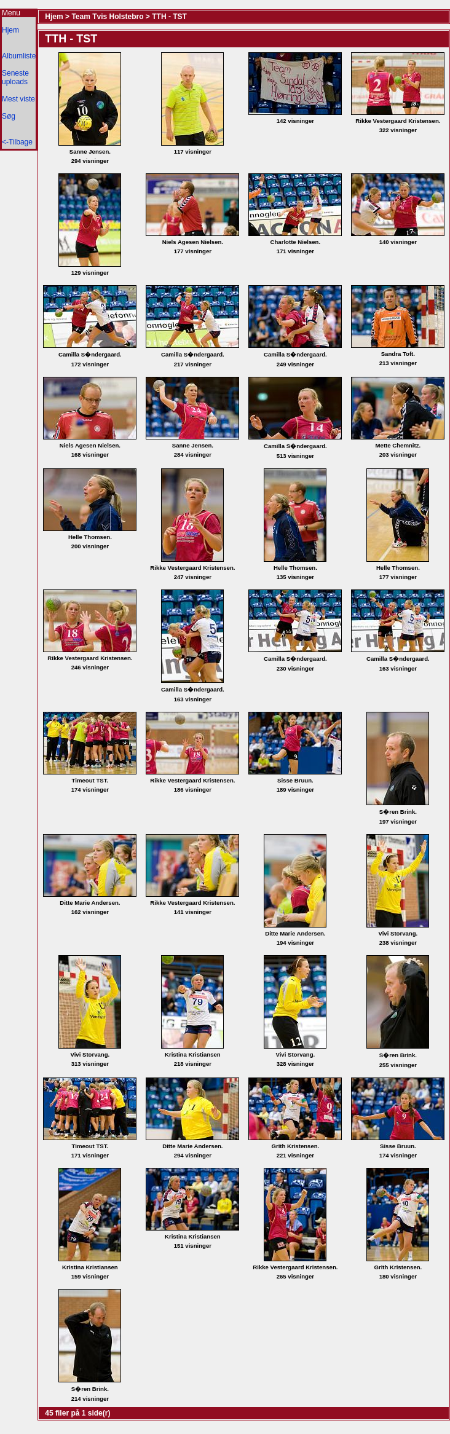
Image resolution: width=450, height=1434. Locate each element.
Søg (8, 116)
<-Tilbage (17, 142)
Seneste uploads (15, 77)
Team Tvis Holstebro (107, 16)
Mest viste (18, 99)
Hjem (10, 30)
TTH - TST (169, 16)
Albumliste (19, 56)
